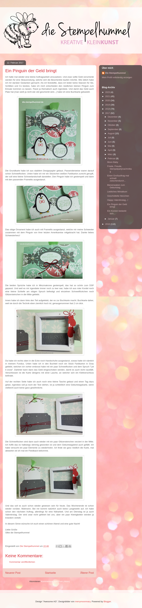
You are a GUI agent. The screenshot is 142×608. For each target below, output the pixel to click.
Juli (110, 137)
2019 (108, 105)
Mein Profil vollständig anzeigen (117, 77)
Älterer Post (87, 572)
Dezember (113, 117)
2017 (108, 113)
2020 (108, 100)
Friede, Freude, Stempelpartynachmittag (119, 169)
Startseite (50, 572)
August (111, 133)
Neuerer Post (12, 572)
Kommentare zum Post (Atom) (55, 581)
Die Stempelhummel (115, 73)
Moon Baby (112, 162)
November (113, 121)
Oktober (112, 125)
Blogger (107, 601)
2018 (108, 109)
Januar (111, 219)
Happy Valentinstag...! (117, 200)
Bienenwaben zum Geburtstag (116, 186)
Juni (110, 142)
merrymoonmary (82, 601)
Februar (112, 158)
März (110, 154)
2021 (108, 96)
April (110, 150)
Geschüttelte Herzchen (118, 196)
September (113, 129)
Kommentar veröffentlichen (22, 562)
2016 (108, 224)
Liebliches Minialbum (117, 191)
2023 (108, 92)
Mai (110, 146)
